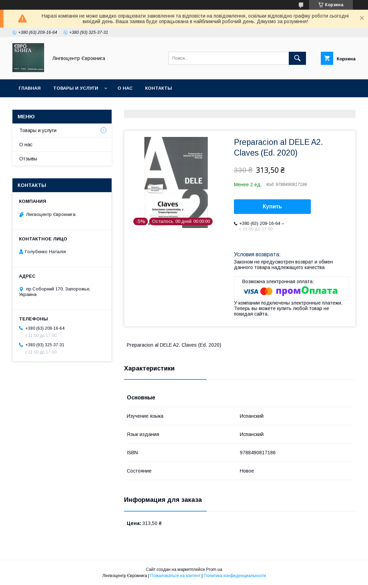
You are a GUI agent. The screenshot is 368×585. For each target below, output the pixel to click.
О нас (125, 88)
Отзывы (28, 158)
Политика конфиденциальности (235, 575)
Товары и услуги (75, 88)
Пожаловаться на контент (175, 575)
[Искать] (297, 58)
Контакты (158, 88)
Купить (272, 206)
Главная (30, 88)
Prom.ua (214, 569)
